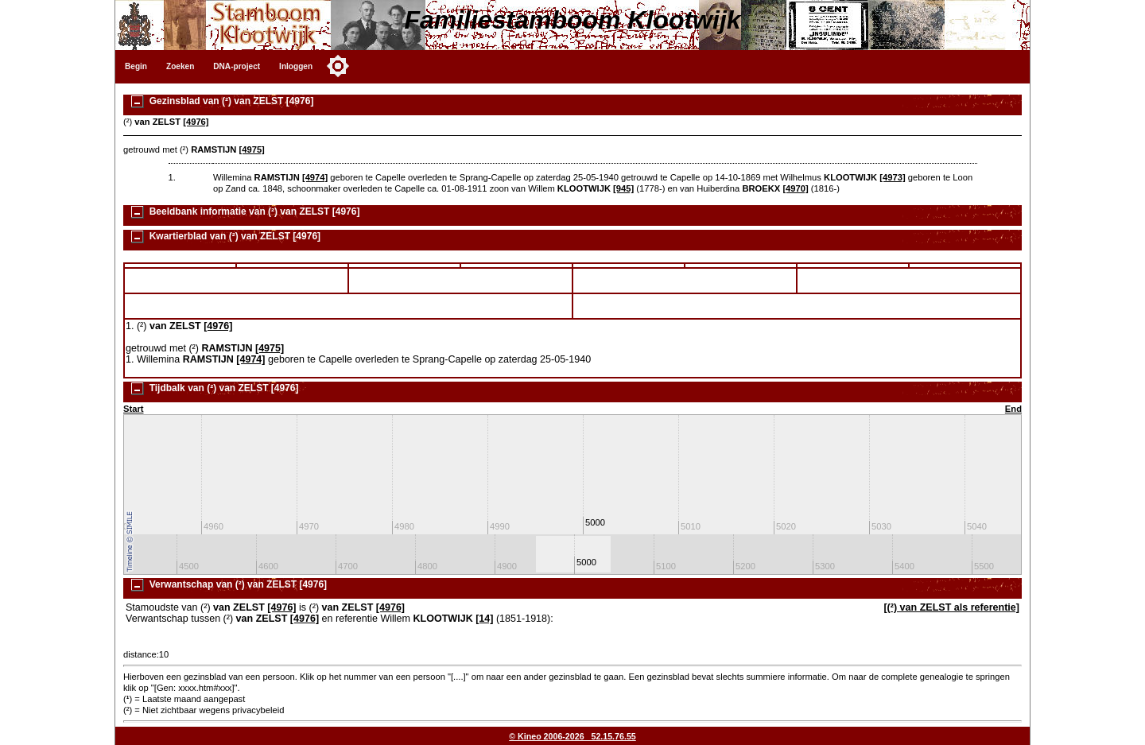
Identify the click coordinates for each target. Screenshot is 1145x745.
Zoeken (180, 66)
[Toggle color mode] (338, 66)
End (1013, 408)
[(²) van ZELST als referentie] (951, 607)
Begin (136, 66)
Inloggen (295, 66)
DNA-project (236, 66)
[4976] (195, 121)
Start (133, 408)
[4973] (892, 177)
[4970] (795, 188)
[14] (484, 618)
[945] (623, 188)
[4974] (315, 177)
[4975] (251, 149)
